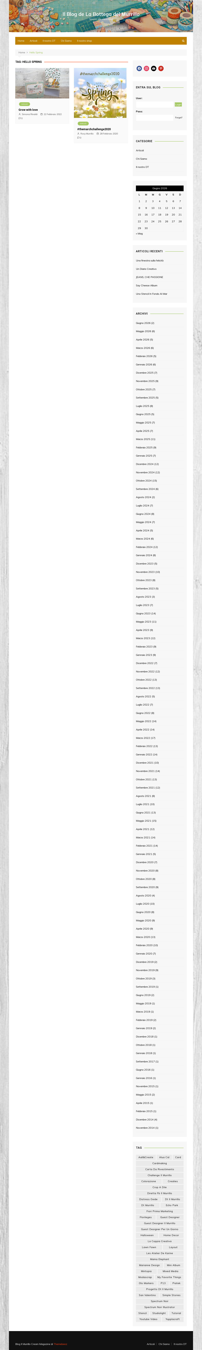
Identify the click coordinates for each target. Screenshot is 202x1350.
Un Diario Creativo (146, 268)
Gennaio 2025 (144, 455)
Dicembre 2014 (145, 1119)
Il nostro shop (84, 40)
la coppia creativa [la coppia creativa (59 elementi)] (160, 1241)
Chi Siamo (66, 40)
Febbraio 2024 (144, 547)
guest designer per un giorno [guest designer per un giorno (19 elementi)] (159, 1229)
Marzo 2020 (143, 937)
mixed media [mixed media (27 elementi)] (170, 1271)
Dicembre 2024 (145, 464)
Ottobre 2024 (144, 480)
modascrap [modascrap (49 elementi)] (145, 1277)
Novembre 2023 (145, 571)
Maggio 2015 (143, 1094)
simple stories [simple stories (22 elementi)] (172, 1295)
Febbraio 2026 (144, 356)
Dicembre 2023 (145, 563)
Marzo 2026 (143, 347)
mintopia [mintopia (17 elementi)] (146, 1271)
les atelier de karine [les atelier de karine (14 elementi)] (159, 1253)
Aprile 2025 (142, 430)
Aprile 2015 (142, 1103)
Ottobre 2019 (144, 978)
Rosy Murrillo (87, 133)
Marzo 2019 (143, 1011)
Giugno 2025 (143, 414)
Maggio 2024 (143, 522)
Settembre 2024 (145, 488)
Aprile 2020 (142, 928)
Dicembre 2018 (145, 1036)
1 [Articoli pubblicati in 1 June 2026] (139, 201)
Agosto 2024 (143, 497)
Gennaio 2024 (144, 555)
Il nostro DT (49, 40)
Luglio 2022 (142, 704)
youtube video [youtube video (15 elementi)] (148, 1319)
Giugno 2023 (143, 613)
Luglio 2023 (142, 605)
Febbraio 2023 (144, 646)
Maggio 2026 (143, 331)
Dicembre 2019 (145, 961)
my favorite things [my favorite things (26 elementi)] (169, 1277)
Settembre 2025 (145, 397)
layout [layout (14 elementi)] (173, 1247)
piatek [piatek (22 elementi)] (176, 1283)
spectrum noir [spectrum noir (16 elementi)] (159, 1301)
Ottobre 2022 (144, 679)
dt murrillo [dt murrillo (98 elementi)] (147, 1205)
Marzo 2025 (143, 439)
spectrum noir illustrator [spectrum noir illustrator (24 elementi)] (159, 1307)
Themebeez (60, 1344)
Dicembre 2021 (145, 762)
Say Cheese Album (146, 285)
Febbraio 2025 (144, 447)
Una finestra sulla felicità (149, 260)
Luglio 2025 (142, 406)
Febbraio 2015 (144, 1111)
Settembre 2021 (145, 787)
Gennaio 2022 (144, 754)
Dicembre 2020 (145, 862)
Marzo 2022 (143, 737)
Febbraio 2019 (144, 1020)
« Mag (139, 233)
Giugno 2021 (143, 812)
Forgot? (178, 117)
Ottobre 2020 (144, 878)
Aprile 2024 (142, 530)
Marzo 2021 (143, 837)
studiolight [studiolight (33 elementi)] (159, 1313)
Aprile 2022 (142, 729)
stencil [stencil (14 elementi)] (142, 1313)
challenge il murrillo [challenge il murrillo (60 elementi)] (160, 1175)
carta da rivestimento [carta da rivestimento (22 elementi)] (159, 1169)
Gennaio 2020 (144, 953)
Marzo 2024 (143, 538)
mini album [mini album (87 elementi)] (173, 1265)
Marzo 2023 (143, 638)
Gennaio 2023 (144, 654)
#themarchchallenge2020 (94, 129)
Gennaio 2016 (144, 1078)
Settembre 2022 (145, 688)
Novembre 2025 (145, 381)
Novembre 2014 (145, 1127)
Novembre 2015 (145, 1086)
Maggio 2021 (143, 820)
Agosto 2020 (143, 895)
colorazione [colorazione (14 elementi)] (148, 1181)
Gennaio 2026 (144, 364)
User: (139, 98)
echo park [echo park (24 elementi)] (172, 1205)
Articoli (33, 40)
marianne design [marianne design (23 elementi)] (149, 1265)
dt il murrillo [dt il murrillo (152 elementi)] (172, 1199)
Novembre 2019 (145, 970)
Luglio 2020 (142, 903)
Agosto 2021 (143, 796)
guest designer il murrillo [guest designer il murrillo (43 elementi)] (159, 1223)
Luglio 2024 (142, 505)
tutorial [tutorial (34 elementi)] (176, 1313)
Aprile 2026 (142, 339)
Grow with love (28, 109)
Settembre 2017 (145, 1061)
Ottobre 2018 (144, 1044)
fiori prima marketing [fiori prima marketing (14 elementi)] (159, 1211)
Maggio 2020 (143, 920)
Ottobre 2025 (144, 389)
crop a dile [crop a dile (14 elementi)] (160, 1187)
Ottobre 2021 (144, 779)
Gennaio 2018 (144, 1053)
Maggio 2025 (143, 422)
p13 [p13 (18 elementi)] (163, 1283)
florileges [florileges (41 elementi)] (146, 1217)
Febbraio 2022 (144, 746)
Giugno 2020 (143, 912)
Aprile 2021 (142, 829)
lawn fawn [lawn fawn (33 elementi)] (149, 1247)
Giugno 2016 (143, 1069)
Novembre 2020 (145, 870)
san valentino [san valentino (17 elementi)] (147, 1295)
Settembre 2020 (145, 887)
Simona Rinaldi (29, 114)
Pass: (139, 111)
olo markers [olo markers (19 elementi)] (146, 1283)
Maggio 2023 (143, 621)
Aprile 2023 (142, 630)
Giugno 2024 (143, 513)
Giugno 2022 (143, 713)
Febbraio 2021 (144, 845)
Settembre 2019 (145, 986)
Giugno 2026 (143, 323)
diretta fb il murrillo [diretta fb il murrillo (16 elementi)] (159, 1193)
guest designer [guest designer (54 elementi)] (170, 1217)
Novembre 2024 (145, 472)
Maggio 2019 (143, 1003)
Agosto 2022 (143, 696)
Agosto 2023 (143, 596)
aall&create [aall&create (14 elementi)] (145, 1157)
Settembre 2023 (145, 588)
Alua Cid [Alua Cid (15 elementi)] (164, 1157)
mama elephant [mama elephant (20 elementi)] (159, 1259)
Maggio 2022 (143, 721)
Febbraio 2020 (144, 945)
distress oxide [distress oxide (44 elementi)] (148, 1199)
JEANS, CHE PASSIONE (149, 277)
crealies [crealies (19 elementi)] (173, 1181)
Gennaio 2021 (144, 854)
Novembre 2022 (145, 671)
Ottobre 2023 (144, 580)
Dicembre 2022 (145, 663)
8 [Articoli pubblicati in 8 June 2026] (139, 208)
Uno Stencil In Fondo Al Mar (151, 293)
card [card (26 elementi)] (178, 1157)
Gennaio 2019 (144, 1028)
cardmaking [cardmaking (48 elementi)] (159, 1163)
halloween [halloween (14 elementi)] (147, 1235)
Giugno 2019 (143, 995)
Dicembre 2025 (145, 372)
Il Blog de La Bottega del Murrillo (101, 14)
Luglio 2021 (142, 804)
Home (21, 40)
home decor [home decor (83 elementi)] (171, 1235)
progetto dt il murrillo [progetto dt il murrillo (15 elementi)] (159, 1289)
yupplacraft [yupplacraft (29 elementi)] (173, 1319)
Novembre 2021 (145, 771)
